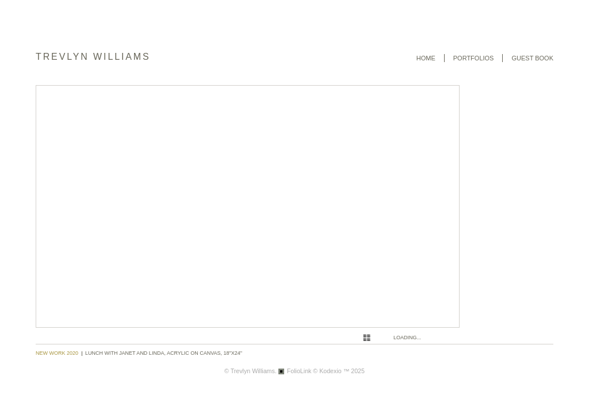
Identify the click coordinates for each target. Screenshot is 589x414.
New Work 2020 (57, 353)
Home (425, 58)
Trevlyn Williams (93, 57)
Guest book (532, 58)
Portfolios (473, 58)
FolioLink (299, 370)
